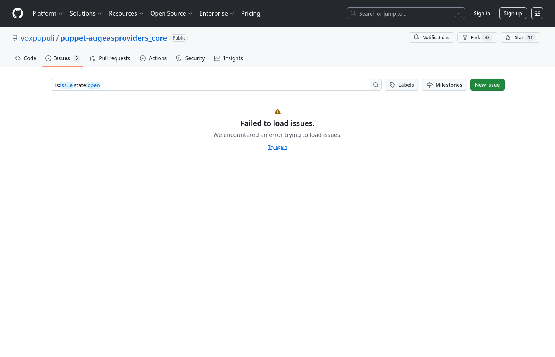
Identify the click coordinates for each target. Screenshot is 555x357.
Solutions (86, 13)
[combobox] (212, 84)
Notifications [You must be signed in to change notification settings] (431, 37)
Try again (277, 147)
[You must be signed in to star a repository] (520, 37)
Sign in (482, 13)
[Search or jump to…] (406, 13)
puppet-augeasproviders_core (113, 38)
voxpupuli (38, 38)
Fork (477, 37)
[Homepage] (18, 13)
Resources (127, 13)
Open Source (172, 13)
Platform (48, 13)
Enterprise (217, 13)
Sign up (513, 13)
